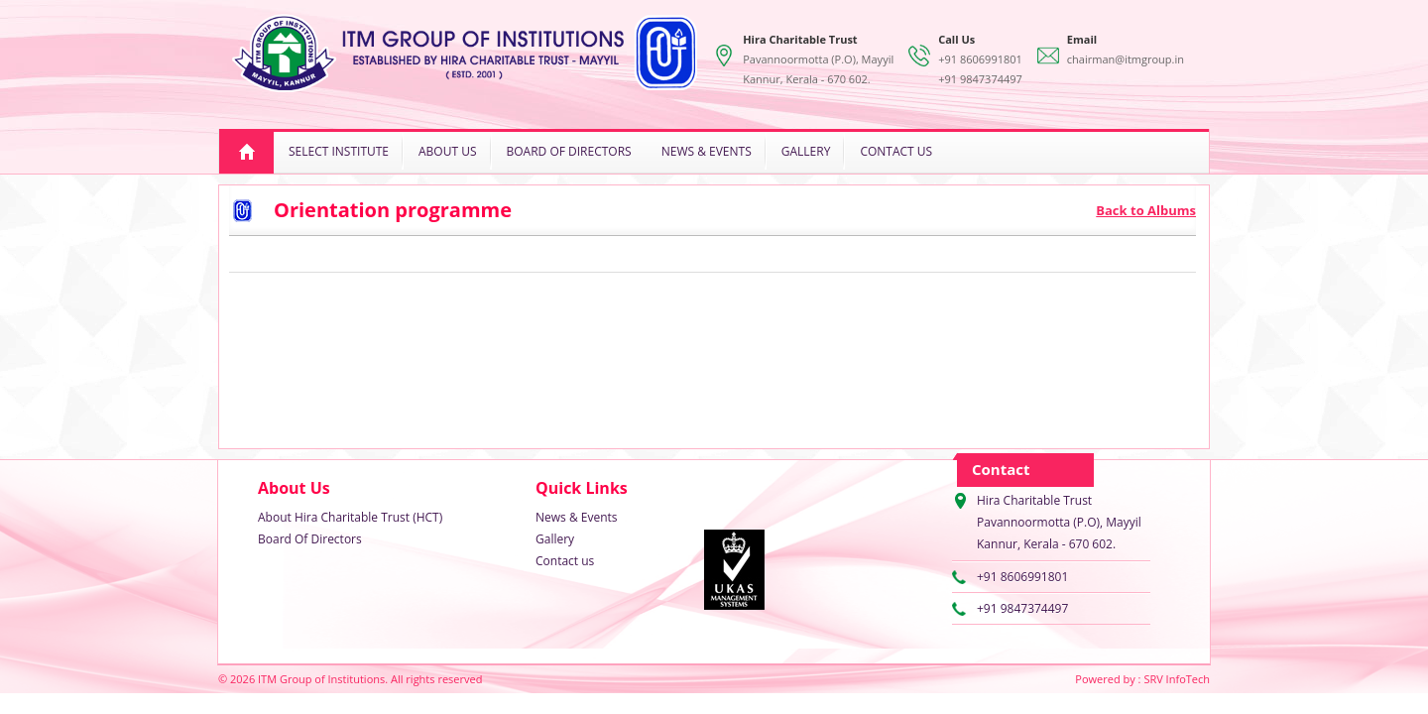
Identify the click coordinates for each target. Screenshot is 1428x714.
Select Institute (339, 151)
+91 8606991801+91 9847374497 (965, 41)
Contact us (896, 151)
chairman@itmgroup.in (1110, 41)
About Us (447, 151)
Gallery (806, 151)
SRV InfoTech (1176, 678)
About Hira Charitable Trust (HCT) (350, 517)
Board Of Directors (569, 151)
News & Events (706, 151)
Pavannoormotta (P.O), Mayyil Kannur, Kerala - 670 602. (803, 41)
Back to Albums (1146, 210)
